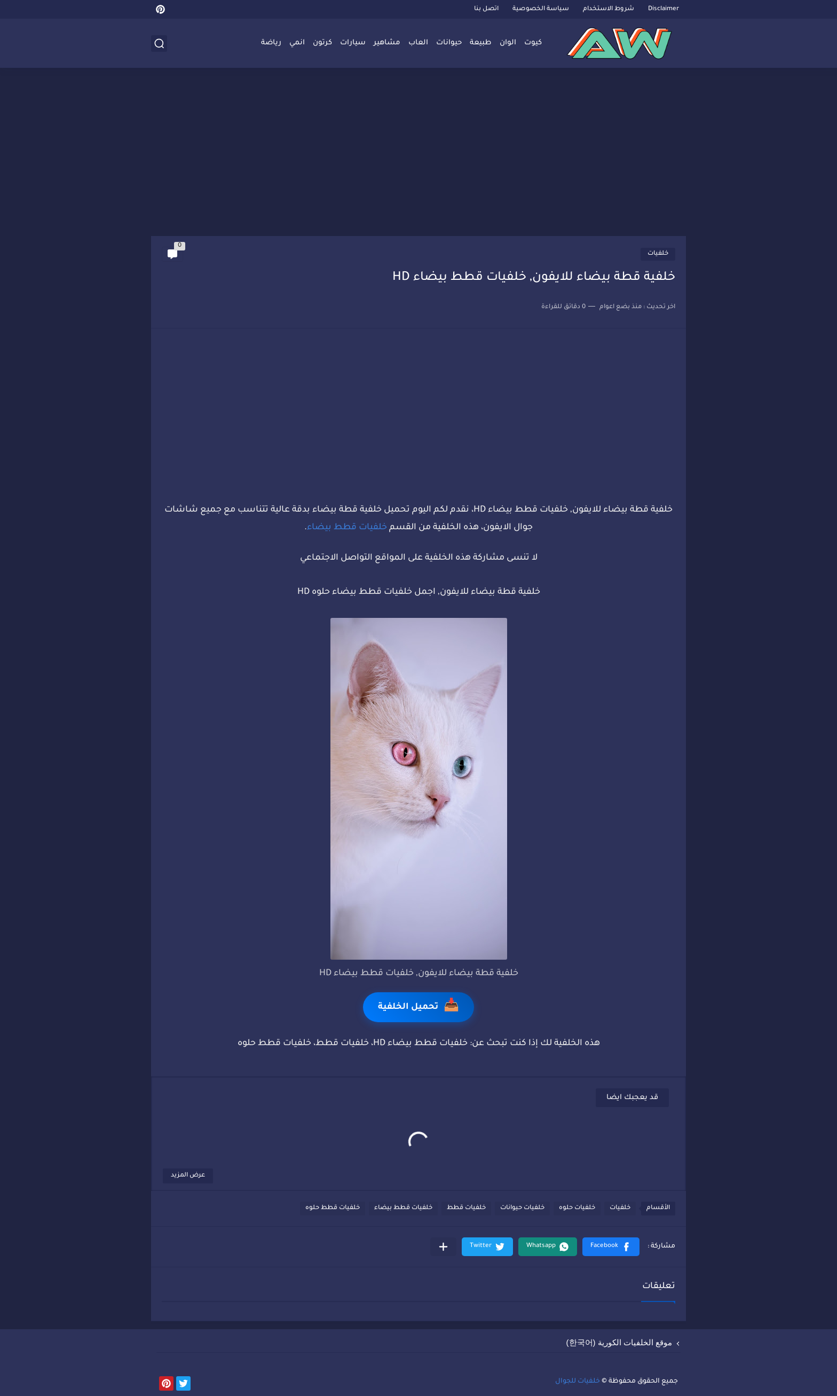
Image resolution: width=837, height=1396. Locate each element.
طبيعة (481, 43)
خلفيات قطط (466, 1208)
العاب (418, 43)
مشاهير (387, 43)
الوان (508, 43)
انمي (297, 43)
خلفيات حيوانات (522, 1208)
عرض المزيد (188, 1175)
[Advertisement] (418, 153)
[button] (610, 1246)
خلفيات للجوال (577, 1381)
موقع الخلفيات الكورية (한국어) (619, 1342)
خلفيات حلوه (577, 1208)
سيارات (353, 43)
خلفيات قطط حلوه (332, 1208)
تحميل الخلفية (418, 1007)
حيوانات (449, 43)
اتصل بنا (486, 9)
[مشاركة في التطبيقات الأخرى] (443, 1246)
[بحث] (159, 43)
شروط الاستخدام (608, 9)
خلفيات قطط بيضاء (347, 527)
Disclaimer (663, 9)
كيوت (533, 43)
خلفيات (658, 253)
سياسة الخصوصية (540, 9)
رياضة (271, 43)
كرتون (322, 43)
